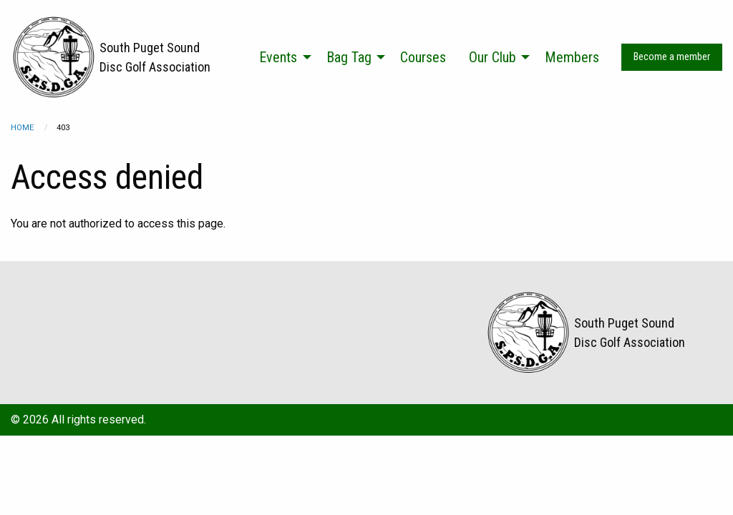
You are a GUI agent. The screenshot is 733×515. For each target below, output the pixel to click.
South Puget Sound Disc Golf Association (154, 57)
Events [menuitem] (278, 57)
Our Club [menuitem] (492, 57)
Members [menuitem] (572, 57)
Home (22, 127)
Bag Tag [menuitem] (349, 57)
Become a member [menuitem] (672, 57)
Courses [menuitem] (423, 57)
